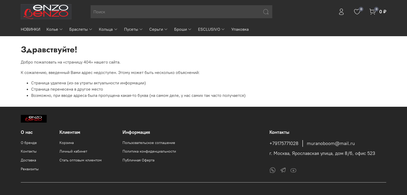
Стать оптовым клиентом (80, 160)
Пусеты (133, 29)
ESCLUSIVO (211, 29)
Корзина (66, 142)
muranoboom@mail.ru (331, 143)
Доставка (28, 160)
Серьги (158, 29)
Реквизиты (30, 169)
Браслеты (81, 29)
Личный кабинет (73, 151)
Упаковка (240, 29)
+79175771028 (284, 143)
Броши (183, 29)
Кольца (108, 29)
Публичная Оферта (138, 160)
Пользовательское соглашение (149, 142)
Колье (54, 29)
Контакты (29, 151)
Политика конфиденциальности (149, 151)
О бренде (29, 142)
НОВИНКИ (30, 29)
